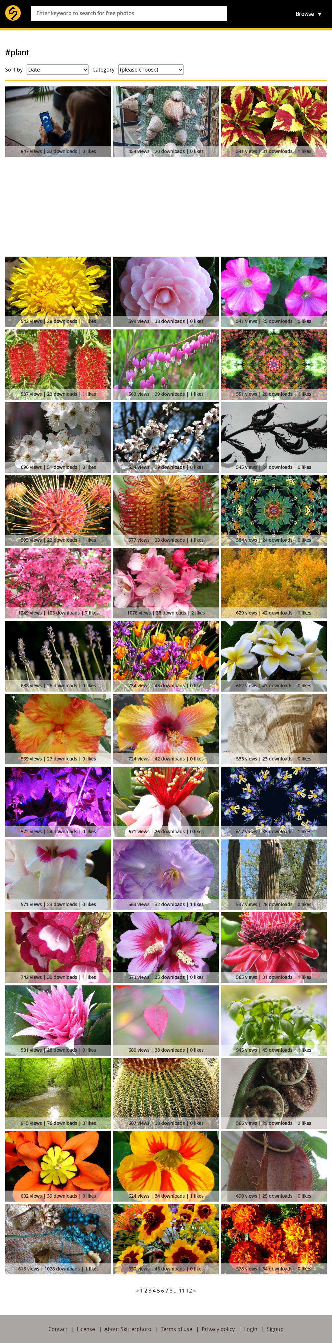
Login (250, 1329)
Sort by (14, 69)
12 (189, 1290)
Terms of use (176, 1329)
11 (182, 1290)
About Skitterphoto (127, 1329)
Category (103, 69)
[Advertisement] (166, 208)
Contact (57, 1329)
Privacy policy (218, 1329)
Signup (275, 1329)
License (86, 1329)
